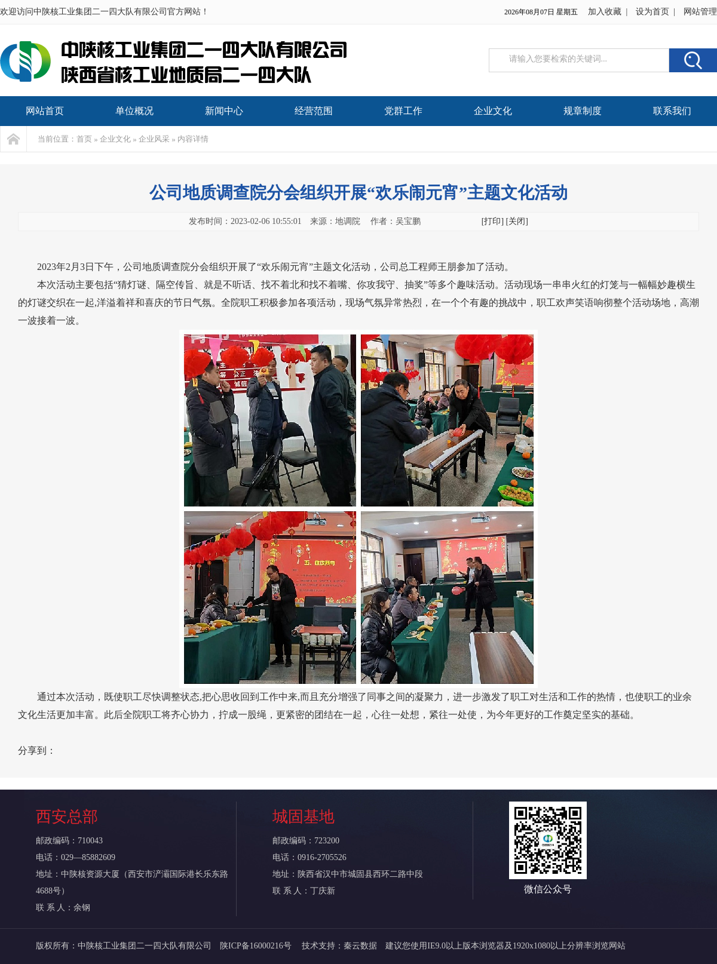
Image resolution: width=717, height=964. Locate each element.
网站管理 (700, 11)
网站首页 (45, 111)
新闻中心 (224, 111)
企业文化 (493, 111)
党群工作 (403, 111)
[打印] (493, 221)
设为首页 (652, 11)
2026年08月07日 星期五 (541, 12)
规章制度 (582, 111)
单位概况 (134, 111)
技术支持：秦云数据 (339, 945)
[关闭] (517, 221)
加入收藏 (604, 11)
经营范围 (314, 111)
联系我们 (672, 111)
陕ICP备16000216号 (256, 945)
